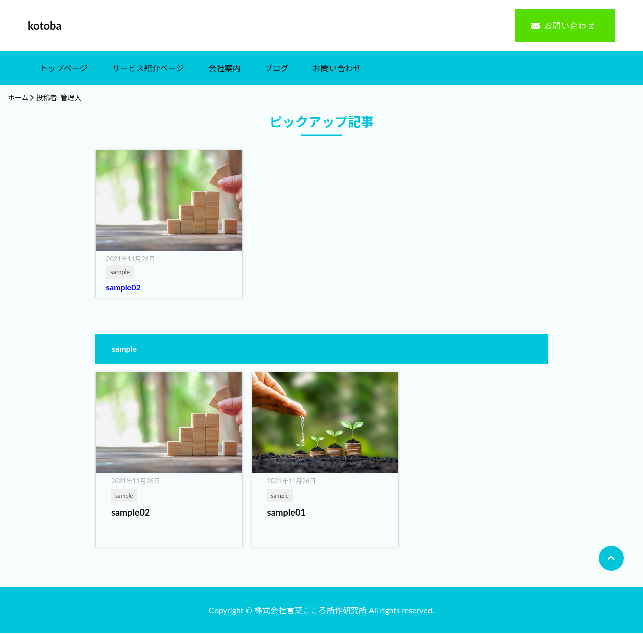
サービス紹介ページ (148, 68)
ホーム (18, 98)
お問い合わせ (569, 26)
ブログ (276, 68)
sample (124, 495)
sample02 (123, 287)
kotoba (45, 26)
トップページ (64, 68)
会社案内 (224, 68)
